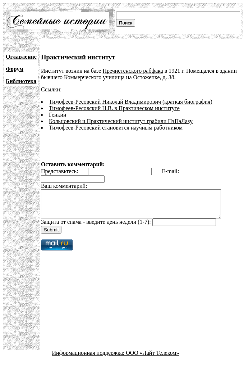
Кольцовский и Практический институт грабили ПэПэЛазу (121, 121)
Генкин (57, 115)
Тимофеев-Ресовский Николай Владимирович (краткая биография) (130, 102)
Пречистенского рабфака (132, 71)
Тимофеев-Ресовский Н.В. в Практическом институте (114, 108)
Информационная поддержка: (89, 358)
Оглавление (21, 57)
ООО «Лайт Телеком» (152, 358)
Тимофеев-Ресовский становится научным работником (116, 128)
